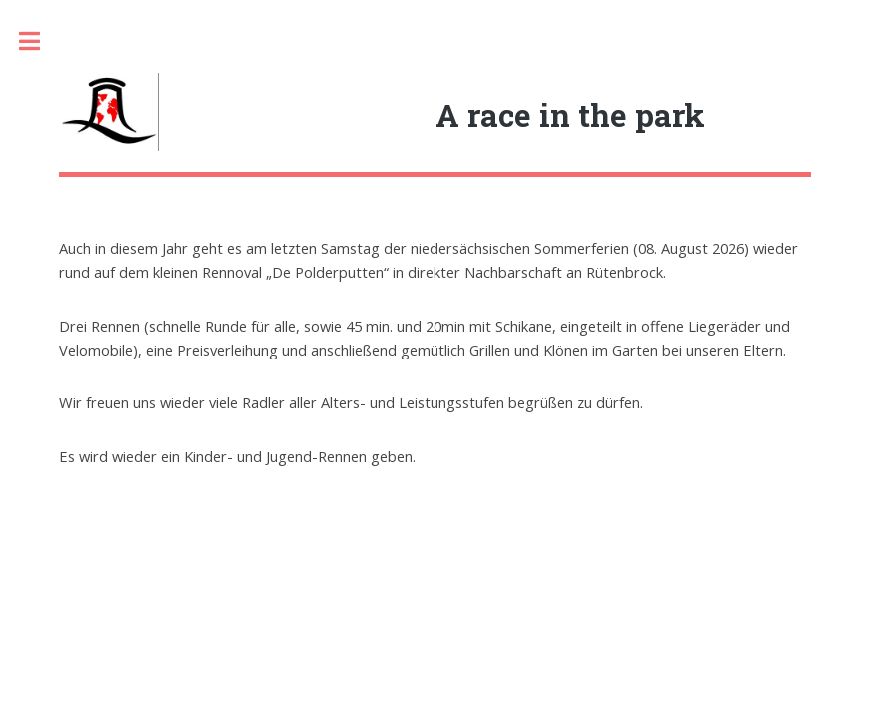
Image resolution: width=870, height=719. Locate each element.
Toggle (39, 41)
